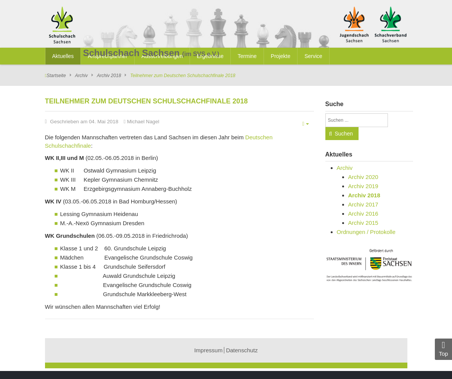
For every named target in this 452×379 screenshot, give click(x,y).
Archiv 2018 (109, 75)
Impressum (208, 350)
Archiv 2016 (363, 213)
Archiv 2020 (363, 177)
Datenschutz (241, 350)
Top (443, 348)
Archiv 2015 (363, 222)
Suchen (344, 134)
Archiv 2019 (363, 186)
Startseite (56, 75)
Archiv (81, 75)
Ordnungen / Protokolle (366, 232)
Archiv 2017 (363, 204)
